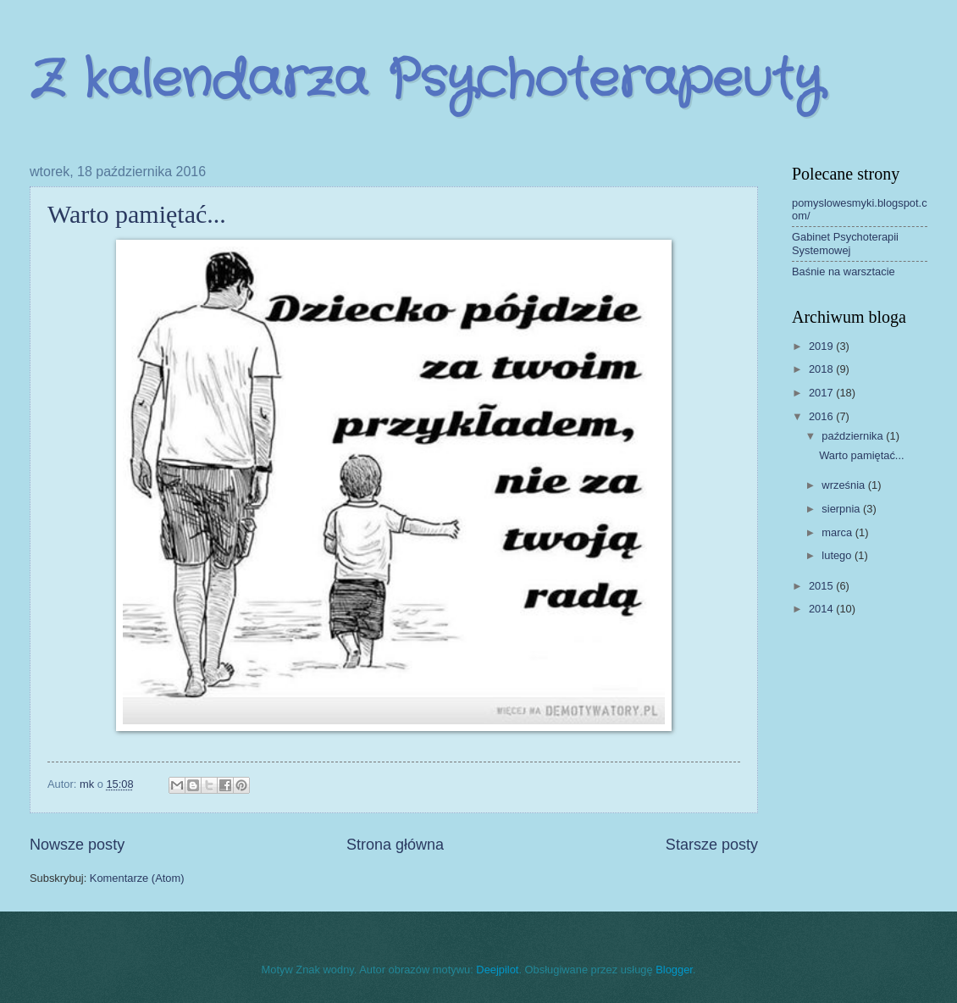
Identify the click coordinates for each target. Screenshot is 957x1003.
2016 (822, 416)
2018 (822, 369)
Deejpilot (497, 969)
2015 (822, 585)
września (844, 485)
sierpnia (842, 508)
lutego (838, 555)
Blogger (674, 969)
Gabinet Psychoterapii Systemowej (845, 243)
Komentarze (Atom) (137, 878)
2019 (822, 346)
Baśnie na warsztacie (843, 271)
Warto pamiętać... (136, 214)
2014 (822, 608)
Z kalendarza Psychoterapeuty (426, 80)
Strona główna (395, 844)
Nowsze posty (77, 844)
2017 (822, 392)
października (853, 435)
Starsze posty (712, 844)
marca (838, 532)
